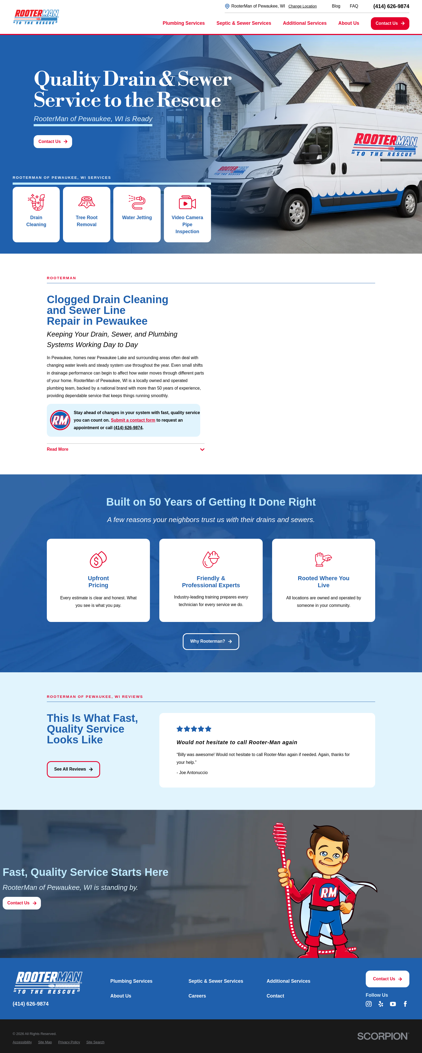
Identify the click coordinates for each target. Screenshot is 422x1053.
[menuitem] (22, 1042)
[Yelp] (381, 1004)
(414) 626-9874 (391, 6)
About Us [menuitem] (348, 23)
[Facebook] (405, 1004)
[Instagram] (369, 1004)
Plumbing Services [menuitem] (184, 23)
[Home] (36, 17)
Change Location (303, 6)
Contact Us (390, 23)
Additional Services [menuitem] (304, 23)
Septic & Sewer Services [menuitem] (244, 23)
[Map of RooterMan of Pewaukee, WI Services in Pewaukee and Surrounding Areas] (296, 357)
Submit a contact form (133, 420)
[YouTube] (393, 1004)
